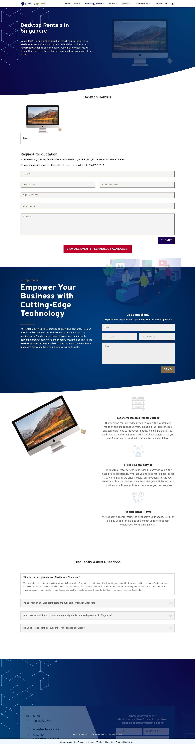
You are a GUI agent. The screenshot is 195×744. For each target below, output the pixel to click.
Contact (158, 4)
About (77, 4)
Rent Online (142, 4)
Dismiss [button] (131, 742)
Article (111, 4)
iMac (26, 138)
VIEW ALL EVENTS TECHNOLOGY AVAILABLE (96, 249)
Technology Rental (93, 4)
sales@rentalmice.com (64, 165)
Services (125, 4)
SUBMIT (166, 240)
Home (67, 4)
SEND (168, 370)
